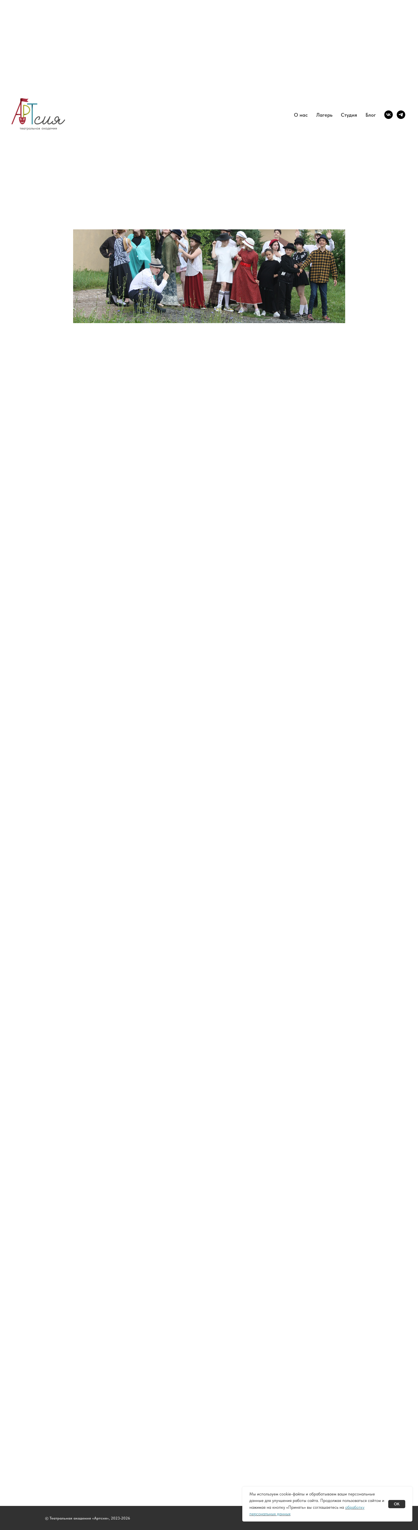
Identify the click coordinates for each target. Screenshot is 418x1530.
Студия (349, 115)
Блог (371, 115)
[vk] (388, 114)
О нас (301, 115)
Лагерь (324, 115)
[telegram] (401, 114)
